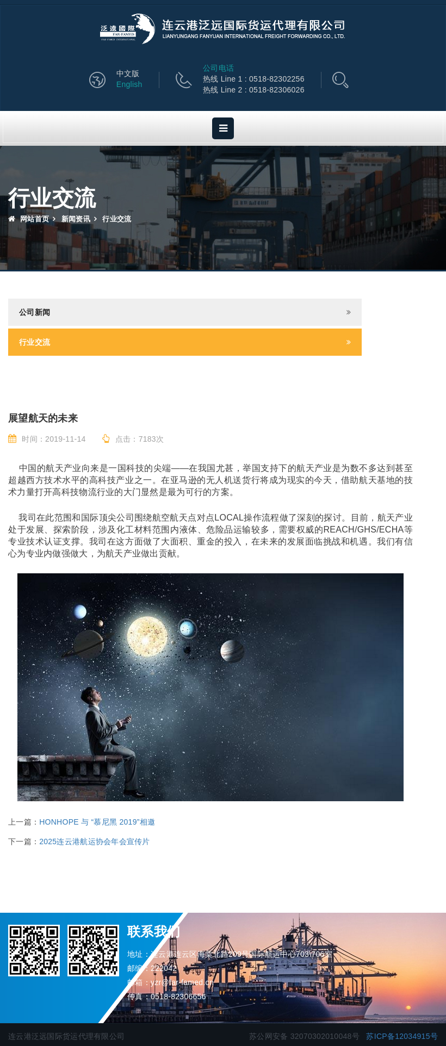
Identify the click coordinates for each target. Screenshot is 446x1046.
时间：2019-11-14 (47, 439)
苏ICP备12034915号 (402, 1036)
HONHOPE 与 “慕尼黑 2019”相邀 (97, 822)
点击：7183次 (133, 439)
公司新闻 (34, 312)
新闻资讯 (75, 219)
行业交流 (34, 342)
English (129, 84)
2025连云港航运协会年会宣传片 (94, 841)
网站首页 (28, 219)
